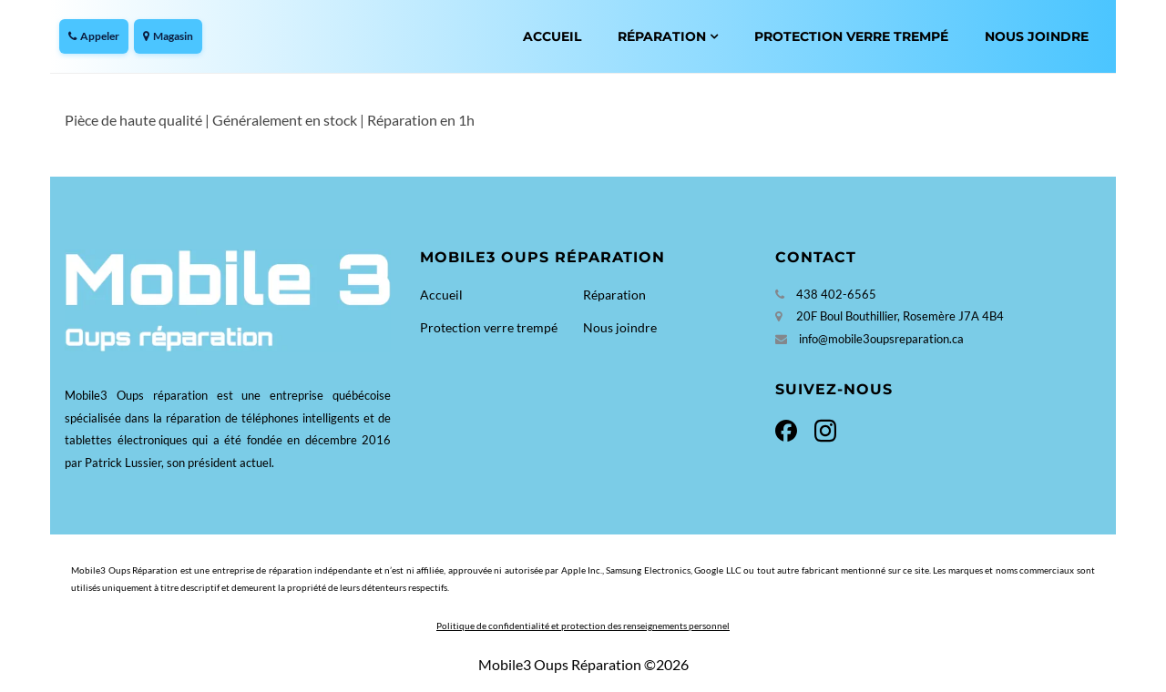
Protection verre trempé (851, 36)
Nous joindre (1037, 36)
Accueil (552, 36)
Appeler (93, 36)
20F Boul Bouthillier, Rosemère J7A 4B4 (900, 316)
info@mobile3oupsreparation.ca (881, 338)
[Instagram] (821, 428)
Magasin (168, 36)
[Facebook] (791, 428)
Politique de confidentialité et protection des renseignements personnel (583, 625)
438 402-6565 (836, 294)
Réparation (662, 36)
